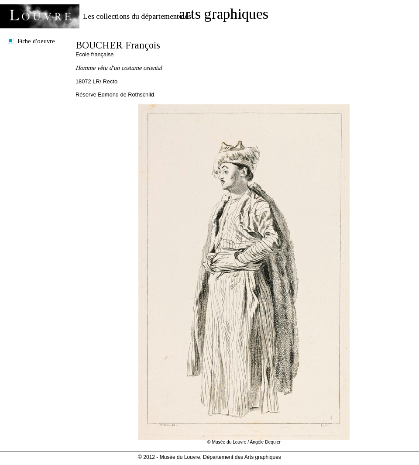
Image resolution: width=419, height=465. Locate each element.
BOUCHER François (118, 45)
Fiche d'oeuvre (36, 41)
